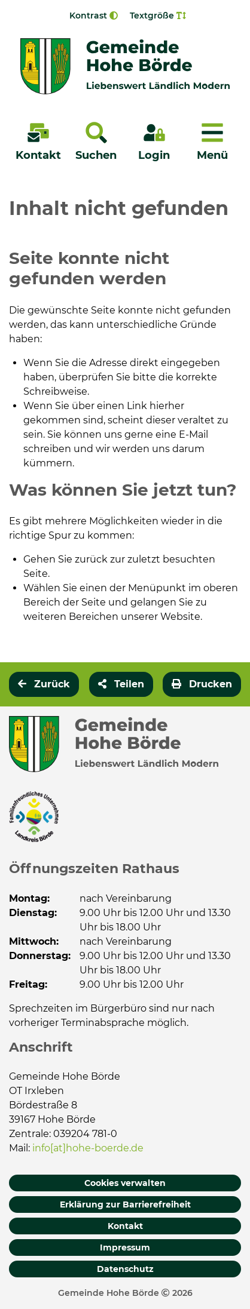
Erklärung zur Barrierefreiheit (125, 1204)
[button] (121, 684)
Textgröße (158, 15)
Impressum (125, 1247)
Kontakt (125, 1226)
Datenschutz (125, 1269)
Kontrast (93, 15)
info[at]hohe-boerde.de (88, 1148)
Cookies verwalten (125, 1183)
